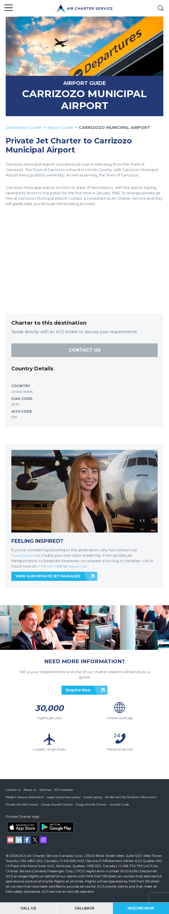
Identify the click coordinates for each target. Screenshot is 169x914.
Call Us (28, 908)
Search (160, 8)
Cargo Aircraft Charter (91, 804)
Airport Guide (60, 127)
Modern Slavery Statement (25, 797)
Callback (84, 908)
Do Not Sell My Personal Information (131, 797)
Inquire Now (141, 908)
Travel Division (24, 555)
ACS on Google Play (56, 827)
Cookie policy (92, 797)
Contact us (13, 790)
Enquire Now (78, 690)
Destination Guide (23, 127)
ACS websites (63, 790)
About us (30, 790)
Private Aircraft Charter (22, 804)
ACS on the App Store (22, 827)
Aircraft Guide (119, 804)
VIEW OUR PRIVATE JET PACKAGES (48, 576)
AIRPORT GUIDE (84, 83)
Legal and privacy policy (64, 797)
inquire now (81, 566)
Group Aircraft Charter (57, 804)
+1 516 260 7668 (51, 566)
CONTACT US (85, 349)
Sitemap (45, 790)
